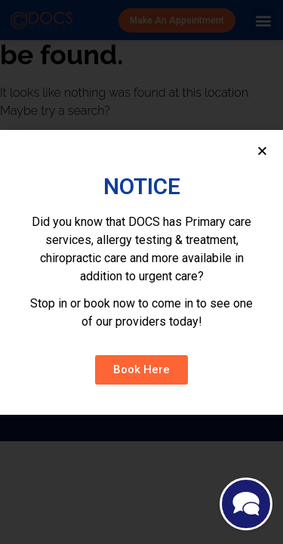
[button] (141, 370)
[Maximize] (246, 505)
